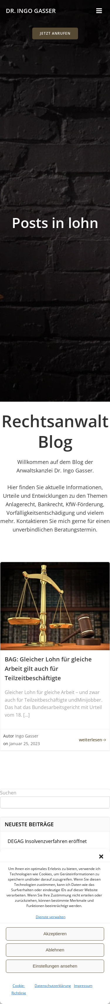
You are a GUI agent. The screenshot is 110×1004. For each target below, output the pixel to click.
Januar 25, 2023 (24, 743)
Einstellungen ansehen (55, 965)
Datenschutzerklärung (53, 985)
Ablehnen (55, 949)
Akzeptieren (55, 933)
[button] (101, 856)
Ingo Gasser (26, 736)
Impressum (83, 985)
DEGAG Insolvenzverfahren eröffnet (47, 841)
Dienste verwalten (50, 916)
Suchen (8, 793)
